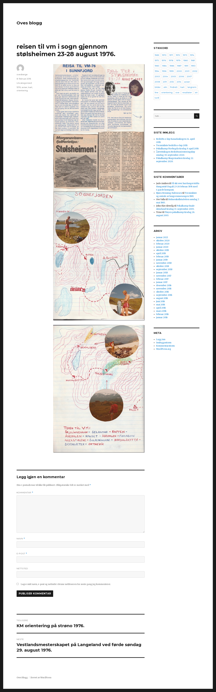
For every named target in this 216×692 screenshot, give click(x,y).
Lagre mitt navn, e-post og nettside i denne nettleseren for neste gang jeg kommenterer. (66, 584)
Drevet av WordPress (40, 677)
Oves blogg (29, 22)
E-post (22, 553)
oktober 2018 (162, 266)
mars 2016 (161, 311)
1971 (171, 55)
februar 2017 (162, 279)
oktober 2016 (162, 292)
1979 (178, 60)
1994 (157, 71)
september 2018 (164, 269)
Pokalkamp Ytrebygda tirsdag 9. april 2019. (177, 148)
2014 (179, 82)
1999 (171, 71)
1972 (178, 55)
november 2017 (163, 276)
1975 (157, 60)
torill (157, 98)
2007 (189, 76)
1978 (171, 60)
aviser (24, 87)
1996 (164, 71)
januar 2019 (162, 260)
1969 (157, 55)
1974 (192, 55)
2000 (179, 71)
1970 (164, 55)
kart (30, 87)
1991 (186, 66)
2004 (165, 76)
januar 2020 (162, 247)
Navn (21, 538)
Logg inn (160, 339)
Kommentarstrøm (165, 346)
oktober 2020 (163, 240)
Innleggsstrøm (163, 342)
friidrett (173, 87)
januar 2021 (162, 237)
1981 (193, 60)
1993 (193, 66)
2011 (165, 82)
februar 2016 (162, 314)
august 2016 (162, 298)
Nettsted (22, 568)
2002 (194, 71)
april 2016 (161, 308)
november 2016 (163, 288)
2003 (157, 76)
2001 (187, 71)
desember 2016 (163, 285)
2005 (173, 76)
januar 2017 (161, 282)
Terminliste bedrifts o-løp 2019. (172, 145)
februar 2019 (162, 256)
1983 (157, 66)
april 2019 (161, 253)
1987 (179, 66)
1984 (164, 66)
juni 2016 (160, 301)
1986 (172, 66)
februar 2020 (162, 244)
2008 (157, 82)
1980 (185, 60)
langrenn (192, 87)
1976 (19, 87)
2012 (172, 82)
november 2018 (164, 263)
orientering (22, 90)
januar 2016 (162, 317)
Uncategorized (24, 83)
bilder (158, 87)
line (156, 92)
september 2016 (164, 295)
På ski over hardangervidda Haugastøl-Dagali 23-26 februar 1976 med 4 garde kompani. (177, 186)
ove (177, 92)
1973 (185, 55)
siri (196, 92)
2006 (181, 76)
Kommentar (25, 492)
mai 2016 (160, 304)
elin (165, 87)
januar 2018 (162, 272)
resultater (187, 92)
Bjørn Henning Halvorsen (169, 193)
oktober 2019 (162, 250)
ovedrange (22, 74)
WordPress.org (163, 349)
